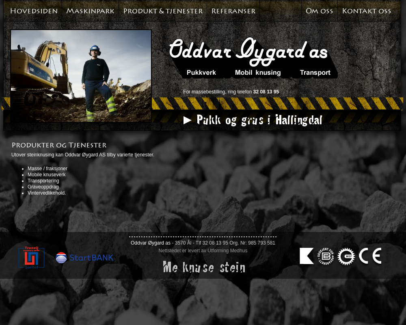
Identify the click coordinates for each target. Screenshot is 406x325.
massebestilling (208, 92)
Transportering (43, 181)
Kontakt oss (366, 10)
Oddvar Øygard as (151, 243)
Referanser (233, 10)
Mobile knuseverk (46, 175)
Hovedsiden (34, 10)
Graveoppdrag (43, 187)
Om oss (319, 10)
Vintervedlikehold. (47, 193)
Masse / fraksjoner (47, 168)
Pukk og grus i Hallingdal (259, 119)
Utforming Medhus (227, 251)
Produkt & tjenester (163, 10)
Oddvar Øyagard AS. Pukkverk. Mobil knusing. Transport (253, 58)
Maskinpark (90, 10)
